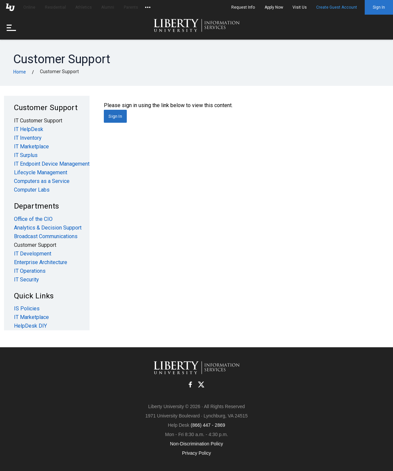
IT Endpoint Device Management (52, 164)
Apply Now (274, 7)
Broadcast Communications (46, 236)
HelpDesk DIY (30, 326)
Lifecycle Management (40, 172)
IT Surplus (26, 155)
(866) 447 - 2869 (208, 425)
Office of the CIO (33, 219)
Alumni (107, 7)
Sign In (379, 7)
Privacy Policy (196, 453)
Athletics (83, 7)
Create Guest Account (336, 7)
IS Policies (27, 308)
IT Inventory (28, 138)
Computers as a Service (42, 181)
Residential (55, 7)
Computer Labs (32, 190)
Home (19, 72)
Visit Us (300, 7)
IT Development (32, 253)
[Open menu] (13, 27)
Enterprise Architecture (40, 262)
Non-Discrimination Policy (196, 443)
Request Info (243, 7)
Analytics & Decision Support (48, 228)
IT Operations (30, 271)
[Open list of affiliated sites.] (147, 7)
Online (29, 7)
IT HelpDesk (28, 129)
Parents (131, 7)
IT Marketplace (31, 146)
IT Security (26, 279)
